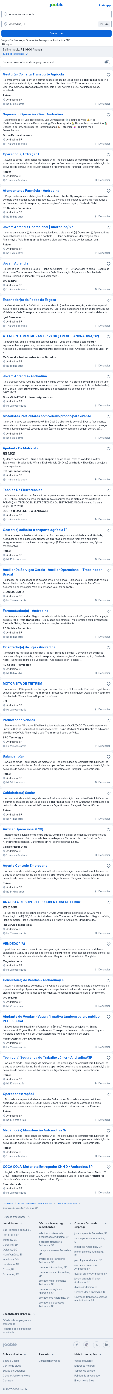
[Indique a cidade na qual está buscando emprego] (56, 24)
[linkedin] (106, 1344)
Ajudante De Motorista (20, 448)
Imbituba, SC (10, 1239)
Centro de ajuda (12, 1365)
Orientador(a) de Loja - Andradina (29, 647)
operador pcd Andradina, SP (54, 1297)
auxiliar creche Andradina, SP (90, 1273)
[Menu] (5, 4)
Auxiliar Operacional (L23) (23, 829)
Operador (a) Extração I (21, 154)
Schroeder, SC (11, 1274)
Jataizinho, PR (11, 1264)
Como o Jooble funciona (16, 1375)
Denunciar (102, 103)
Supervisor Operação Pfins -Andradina (33, 114)
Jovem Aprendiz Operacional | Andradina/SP (38, 227)
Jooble (23, 1389)
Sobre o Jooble (11, 1360)
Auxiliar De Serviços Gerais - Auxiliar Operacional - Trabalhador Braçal (52, 572)
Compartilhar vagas (49, 1360)
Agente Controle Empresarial (25, 865)
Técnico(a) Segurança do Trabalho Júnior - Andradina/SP (47, 1057)
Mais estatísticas (16, 54)
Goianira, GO (10, 1249)
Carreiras (8, 1380)
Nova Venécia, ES (13, 1254)
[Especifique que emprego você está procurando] (56, 14)
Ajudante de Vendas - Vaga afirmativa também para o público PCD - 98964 (51, 1019)
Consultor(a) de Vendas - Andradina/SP (33, 980)
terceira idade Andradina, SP (90, 1291)
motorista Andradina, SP (87, 1246)
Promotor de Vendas (19, 720)
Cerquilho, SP (10, 1244)
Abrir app (104, 5)
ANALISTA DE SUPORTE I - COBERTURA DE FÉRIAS (42, 902)
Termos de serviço (84, 1370)
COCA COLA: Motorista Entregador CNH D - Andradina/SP (48, 1167)
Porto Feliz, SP (11, 1234)
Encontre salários (84, 1380)
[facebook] (76, 1344)
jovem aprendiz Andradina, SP (90, 1233)
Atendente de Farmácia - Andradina (31, 190)
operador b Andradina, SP (53, 1267)
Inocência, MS (11, 1259)
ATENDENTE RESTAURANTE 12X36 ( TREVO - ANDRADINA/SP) (51, 336)
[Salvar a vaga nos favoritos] (108, 74)
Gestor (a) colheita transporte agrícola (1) (35, 530)
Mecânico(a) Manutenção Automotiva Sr (34, 1130)
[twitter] (96, 1344)
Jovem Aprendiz (15, 263)
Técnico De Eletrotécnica (23, 490)
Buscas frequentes (17, 1217)
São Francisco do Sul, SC (17, 1229)
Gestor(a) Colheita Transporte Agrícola (33, 74)
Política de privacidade (87, 1375)
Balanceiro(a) (13, 756)
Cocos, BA (9, 1269)
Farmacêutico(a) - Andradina (25, 611)
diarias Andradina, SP (86, 1287)
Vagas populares (83, 1360)
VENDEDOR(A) (14, 944)
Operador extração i (18, 1094)
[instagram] (86, 1344)
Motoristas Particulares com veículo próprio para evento (47, 416)
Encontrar (56, 33)
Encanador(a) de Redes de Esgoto (29, 300)
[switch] (107, 62)
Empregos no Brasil (84, 1365)
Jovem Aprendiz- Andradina (25, 376)
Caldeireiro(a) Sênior (19, 793)
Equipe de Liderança (14, 1370)
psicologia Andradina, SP (88, 1260)
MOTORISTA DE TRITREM (22, 683)
